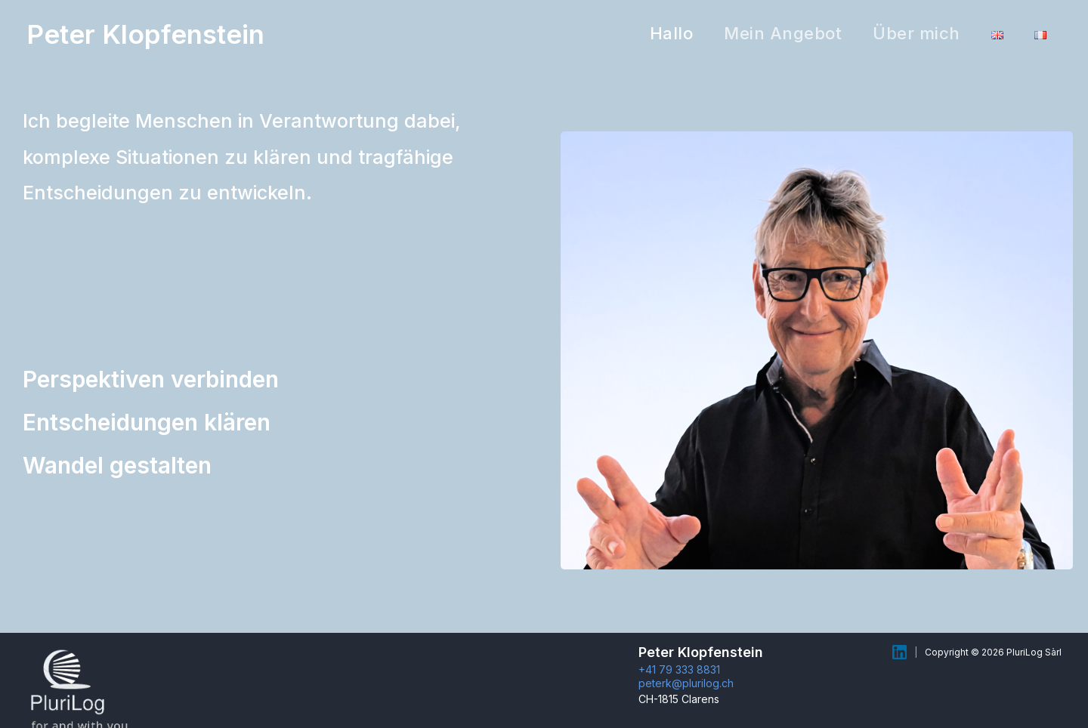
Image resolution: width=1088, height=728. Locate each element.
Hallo (661, 33)
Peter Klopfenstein (145, 34)
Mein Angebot (775, 33)
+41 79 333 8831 (679, 669)
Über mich (911, 33)
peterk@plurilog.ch (686, 683)
